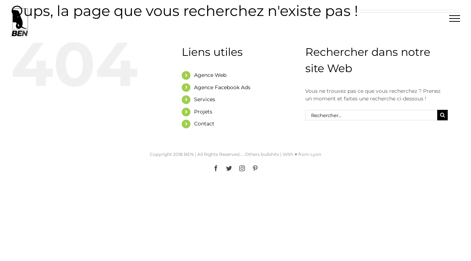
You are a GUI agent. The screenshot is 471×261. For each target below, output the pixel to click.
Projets (203, 111)
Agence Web (210, 75)
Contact (204, 123)
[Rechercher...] (371, 115)
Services (204, 99)
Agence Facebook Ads (222, 87)
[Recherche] (442, 115)
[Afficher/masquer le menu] (455, 18)
